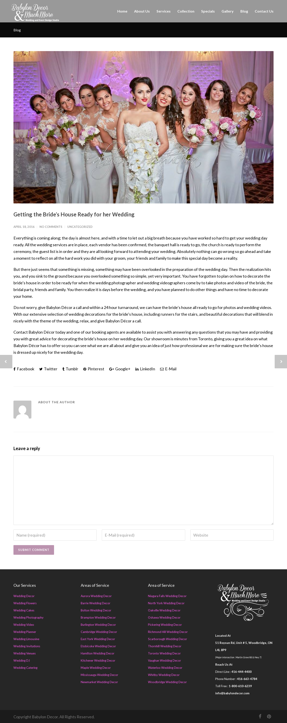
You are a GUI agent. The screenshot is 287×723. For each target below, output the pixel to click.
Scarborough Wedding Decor (167, 639)
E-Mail (168, 368)
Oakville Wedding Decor (164, 610)
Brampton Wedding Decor (98, 617)
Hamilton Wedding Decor (97, 653)
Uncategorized (80, 227)
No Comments (50, 227)
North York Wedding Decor (166, 603)
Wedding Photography (28, 617)
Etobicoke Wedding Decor (98, 646)
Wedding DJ (21, 660)
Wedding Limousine (26, 639)
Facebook (23, 368)
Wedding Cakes (23, 610)
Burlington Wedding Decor (98, 624)
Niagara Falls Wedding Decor (167, 596)
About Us (142, 11)
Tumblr (70, 368)
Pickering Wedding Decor (165, 624)
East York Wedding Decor (98, 639)
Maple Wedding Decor (96, 667)
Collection (185, 11)
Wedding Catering (25, 667)
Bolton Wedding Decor (96, 610)
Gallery (228, 11)
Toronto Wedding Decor (164, 653)
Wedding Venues (24, 653)
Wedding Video (23, 624)
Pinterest (93, 368)
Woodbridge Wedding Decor (167, 682)
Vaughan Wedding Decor (164, 660)
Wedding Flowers (25, 603)
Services (164, 11)
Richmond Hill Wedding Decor (168, 632)
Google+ (119, 368)
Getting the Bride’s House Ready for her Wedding (74, 214)
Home (122, 11)
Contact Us (264, 11)
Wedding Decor (24, 596)
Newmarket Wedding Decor (99, 682)
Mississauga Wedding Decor (99, 675)
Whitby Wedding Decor (164, 675)
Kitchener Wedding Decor (98, 660)
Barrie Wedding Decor (95, 603)
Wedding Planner (24, 632)
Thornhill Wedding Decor (164, 646)
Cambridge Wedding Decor (99, 632)
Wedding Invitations (26, 646)
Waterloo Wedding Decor (165, 667)
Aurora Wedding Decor (96, 596)
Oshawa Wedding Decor (164, 617)
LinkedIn (145, 368)
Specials (208, 11)
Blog (244, 11)
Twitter (48, 368)
